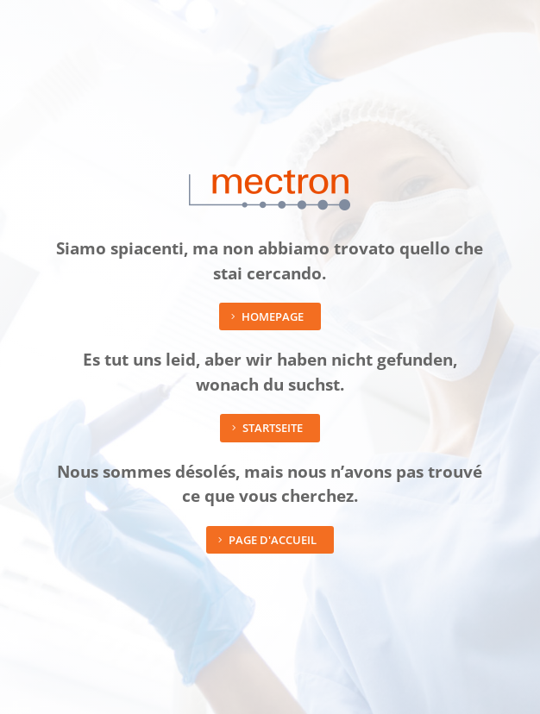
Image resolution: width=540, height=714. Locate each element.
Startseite (272, 427)
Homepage (273, 316)
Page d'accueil (273, 540)
